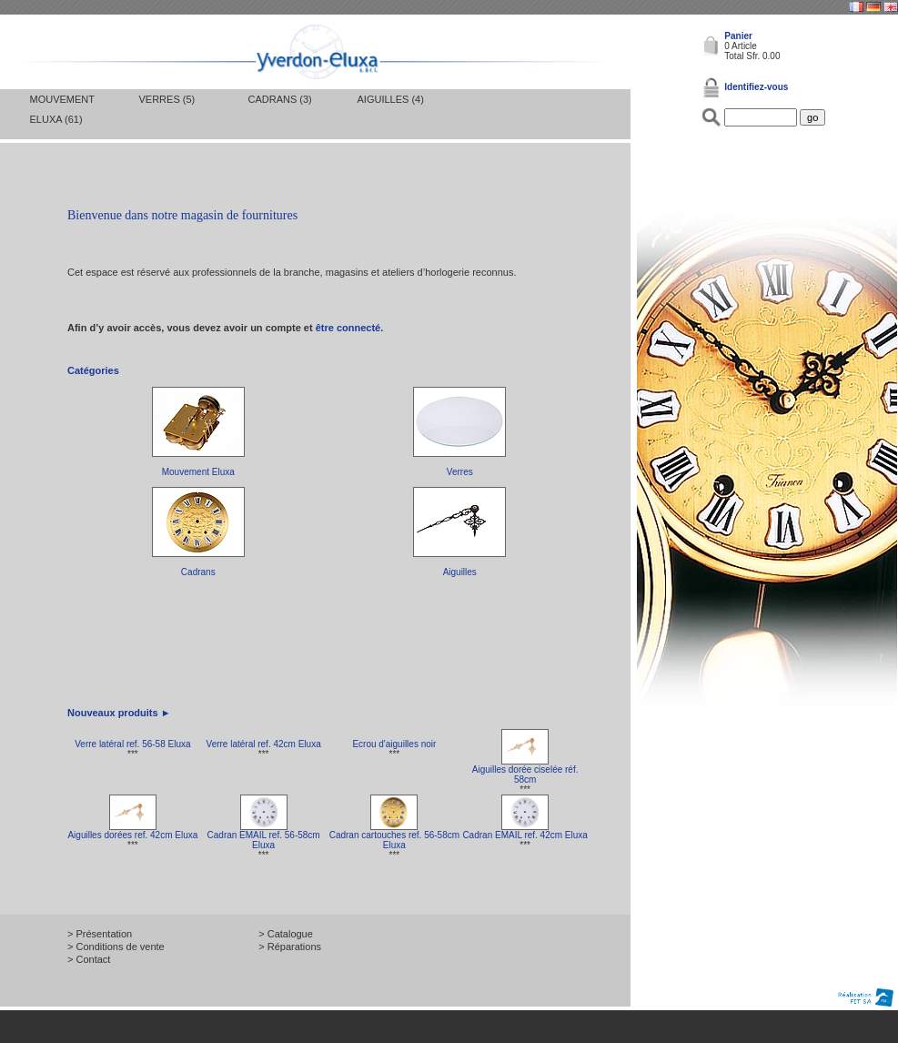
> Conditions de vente (116, 946)
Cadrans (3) (280, 99)
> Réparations (289, 946)
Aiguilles (460, 572)
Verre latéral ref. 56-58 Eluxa (132, 744)
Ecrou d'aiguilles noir (394, 744)
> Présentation (99, 933)
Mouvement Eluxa (198, 472)
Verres (460, 472)
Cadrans (198, 572)
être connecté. (350, 327)
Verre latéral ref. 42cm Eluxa (264, 744)
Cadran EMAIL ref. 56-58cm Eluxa (263, 840)
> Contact (88, 959)
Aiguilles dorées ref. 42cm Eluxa (132, 835)
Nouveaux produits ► (119, 712)
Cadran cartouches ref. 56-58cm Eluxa (394, 840)
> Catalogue (285, 933)
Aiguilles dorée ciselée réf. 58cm (525, 775)
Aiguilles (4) (391, 99)
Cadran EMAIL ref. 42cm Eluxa (524, 835)
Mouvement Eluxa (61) (62, 109)
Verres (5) (167, 99)
